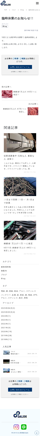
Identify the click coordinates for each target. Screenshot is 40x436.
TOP (5, 10)
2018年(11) (6, 339)
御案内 (4, 270)
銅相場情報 (6, 266)
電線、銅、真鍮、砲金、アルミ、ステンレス (18, 291)
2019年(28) (6, 335)
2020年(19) (6, 331)
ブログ (14, 10)
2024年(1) (6, 316)
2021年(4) (6, 327)
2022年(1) (6, 323)
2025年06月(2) (8, 308)
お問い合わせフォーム (20, 67)
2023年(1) (6, 319)
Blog (22, 10)
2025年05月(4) (8, 312)
